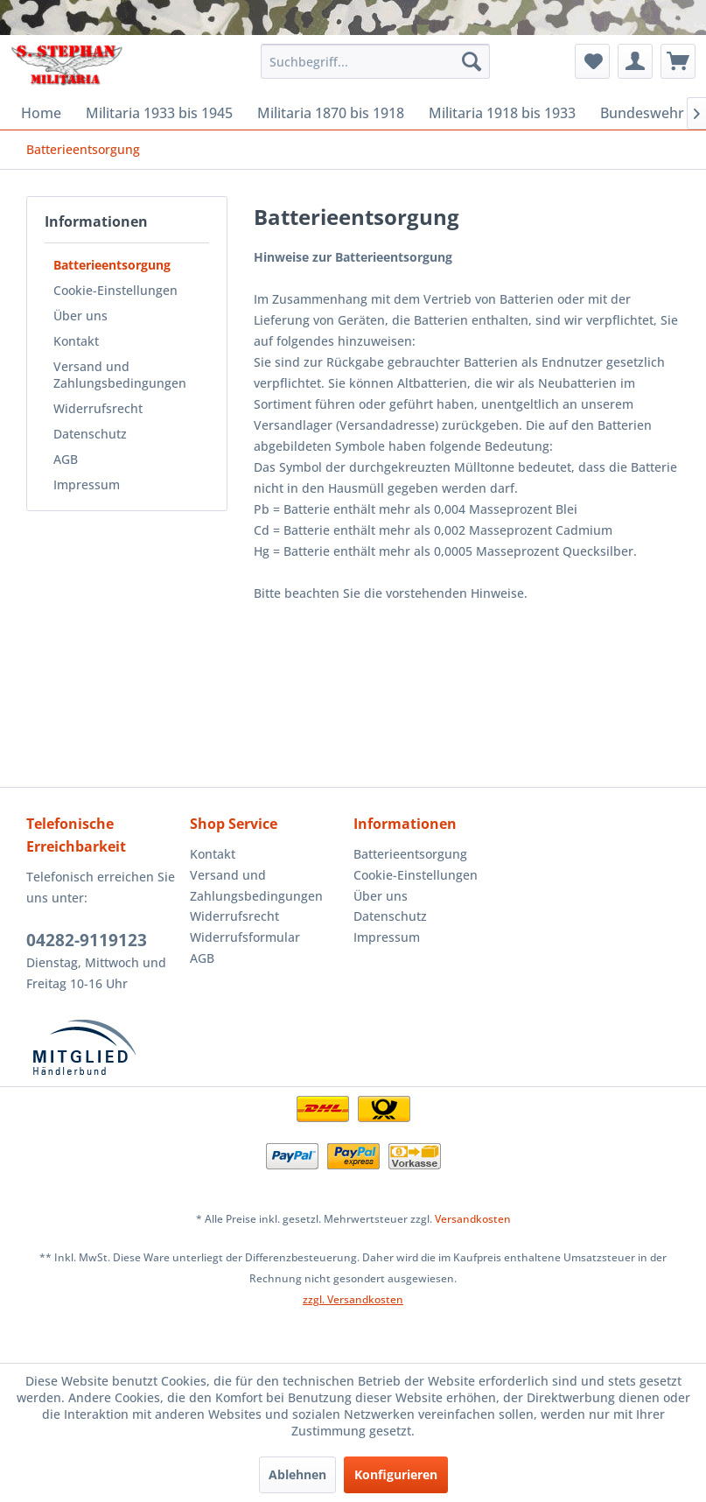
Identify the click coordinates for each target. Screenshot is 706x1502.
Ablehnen (297, 1474)
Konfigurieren (395, 1474)
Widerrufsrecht (98, 408)
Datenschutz (90, 433)
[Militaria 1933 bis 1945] (159, 113)
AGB (65, 459)
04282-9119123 (86, 940)
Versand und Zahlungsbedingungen (119, 374)
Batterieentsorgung (112, 264)
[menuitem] (375, 61)
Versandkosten (473, 1218)
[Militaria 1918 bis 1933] (502, 113)
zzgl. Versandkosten (353, 1299)
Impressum (86, 484)
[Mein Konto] (635, 61)
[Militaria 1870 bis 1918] (330, 113)
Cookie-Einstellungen (115, 290)
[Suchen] (471, 61)
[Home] (41, 113)
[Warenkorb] (678, 61)
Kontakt (76, 341)
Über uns (80, 315)
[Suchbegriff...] (375, 61)
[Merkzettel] (592, 61)
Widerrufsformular (245, 937)
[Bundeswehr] (642, 113)
